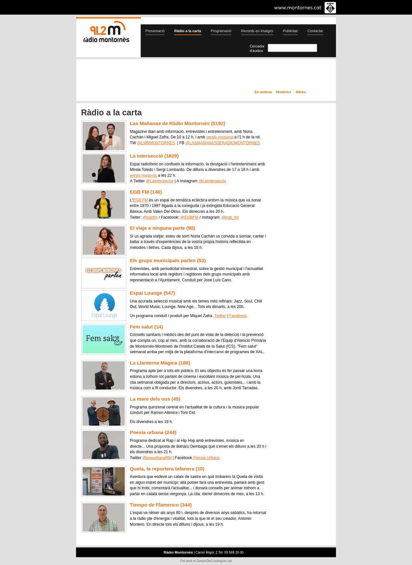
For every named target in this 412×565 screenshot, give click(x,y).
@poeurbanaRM (157, 458)
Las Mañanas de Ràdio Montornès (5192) (177, 123)
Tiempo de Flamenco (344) (161, 504)
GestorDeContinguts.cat (214, 561)
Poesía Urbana (206, 458)
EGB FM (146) (146, 192)
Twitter (220, 316)
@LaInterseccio (160, 181)
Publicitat (290, 31)
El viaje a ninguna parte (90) (162, 228)
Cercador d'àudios (257, 48)
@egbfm (150, 217)
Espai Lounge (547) (152, 293)
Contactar (315, 31)
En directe (145, 76)
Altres (301, 92)
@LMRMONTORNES (156, 143)
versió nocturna (219, 137)
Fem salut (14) (146, 326)
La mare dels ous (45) (155, 399)
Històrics (283, 92)
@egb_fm (230, 217)
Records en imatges (257, 31)
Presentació (155, 31)
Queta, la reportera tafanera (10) (167, 468)
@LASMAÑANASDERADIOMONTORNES (223, 143)
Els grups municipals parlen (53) (168, 260)
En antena (263, 92)
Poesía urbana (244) (153, 432)
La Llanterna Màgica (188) (160, 363)
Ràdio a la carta (187, 31)
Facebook (237, 316)
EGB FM (140, 200)
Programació (221, 31)
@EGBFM (189, 217)
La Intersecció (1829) (154, 156)
